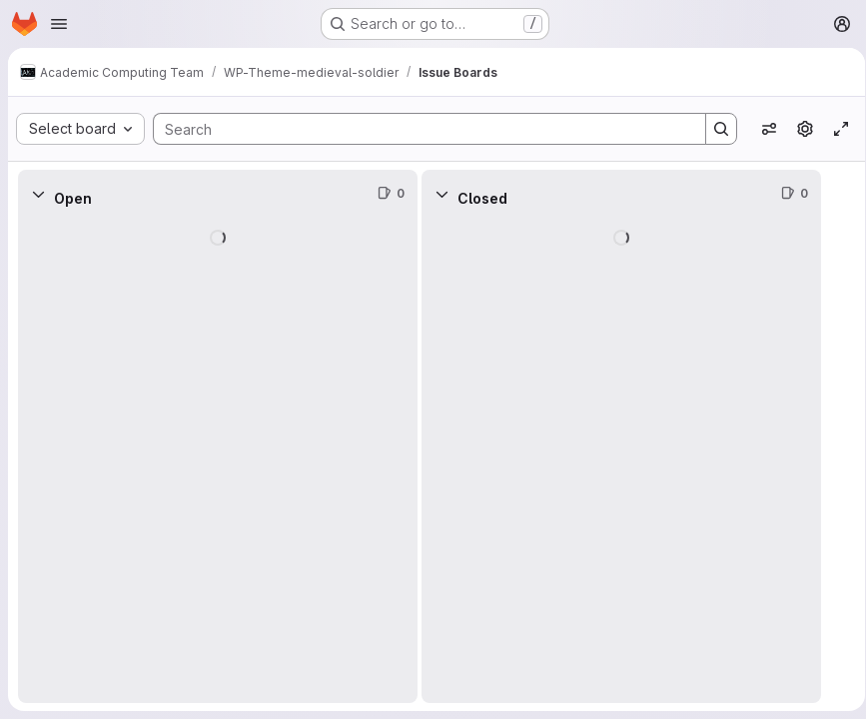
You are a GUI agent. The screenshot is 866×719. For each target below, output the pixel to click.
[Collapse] (38, 194)
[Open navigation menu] (59, 24)
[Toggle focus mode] (834, 129)
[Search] (416, 129)
